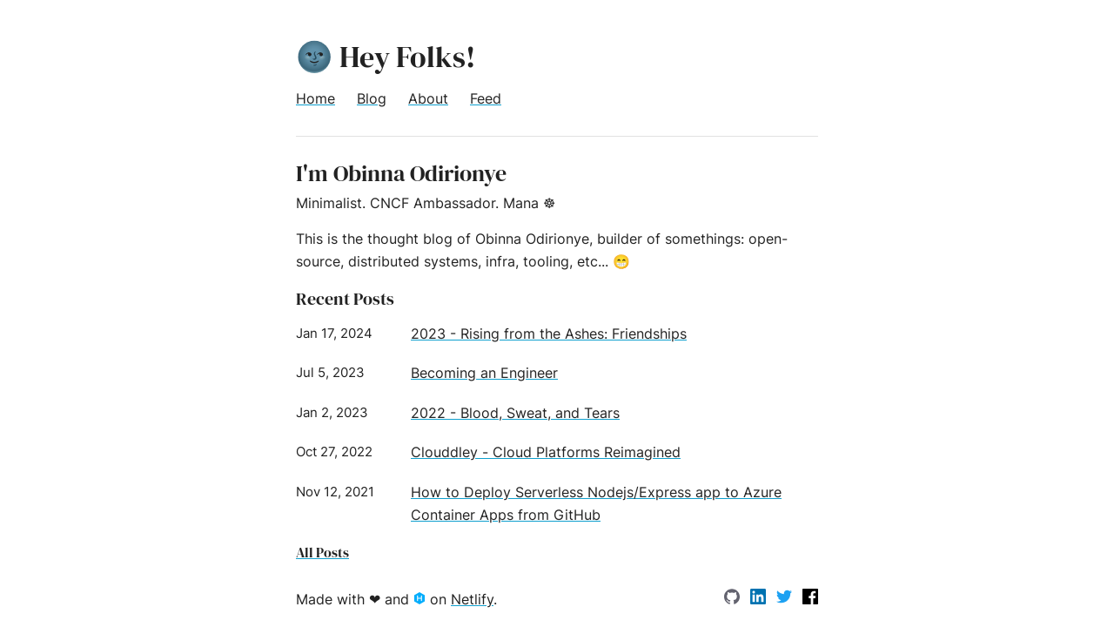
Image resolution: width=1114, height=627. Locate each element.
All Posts (322, 552)
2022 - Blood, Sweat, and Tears (515, 412)
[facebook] (810, 599)
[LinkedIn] (760, 599)
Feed (485, 98)
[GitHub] (734, 599)
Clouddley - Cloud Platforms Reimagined (546, 452)
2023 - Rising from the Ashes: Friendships (549, 333)
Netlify (472, 599)
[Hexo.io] (421, 599)
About (428, 98)
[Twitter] (786, 599)
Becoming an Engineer (484, 372)
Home (315, 98)
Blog (371, 98)
